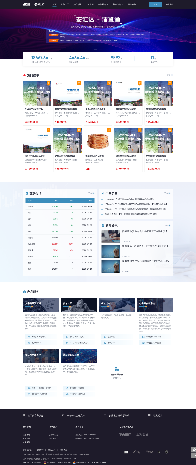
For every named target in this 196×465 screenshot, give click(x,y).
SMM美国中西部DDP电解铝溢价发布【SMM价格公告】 (143, 204)
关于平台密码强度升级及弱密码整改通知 (136, 199)
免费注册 (169, 4)
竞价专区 (77, 4)
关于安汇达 (53, 435)
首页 (54, 4)
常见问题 (26, 438)
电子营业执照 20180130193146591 (91, 462)
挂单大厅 (65, 4)
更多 (170, 75)
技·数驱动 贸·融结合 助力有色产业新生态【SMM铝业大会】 (151, 261)
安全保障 (26, 442)
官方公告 (52, 438)
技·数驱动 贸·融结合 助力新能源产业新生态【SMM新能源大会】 (154, 231)
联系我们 (51, 450)
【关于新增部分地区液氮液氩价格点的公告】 (138, 214)
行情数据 (90, 4)
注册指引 (26, 435)
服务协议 (63, 450)
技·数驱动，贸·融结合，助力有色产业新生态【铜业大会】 (151, 246)
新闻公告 (118, 4)
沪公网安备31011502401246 (59, 462)
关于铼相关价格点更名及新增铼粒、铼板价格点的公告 (142, 209)
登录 (155, 4)
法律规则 (103, 4)
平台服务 (133, 4)
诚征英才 (40, 450)
